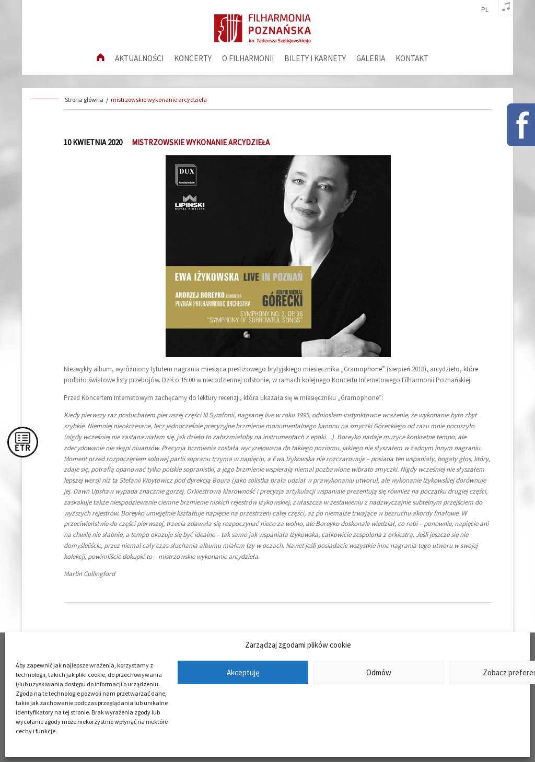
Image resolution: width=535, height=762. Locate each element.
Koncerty (193, 58)
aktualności (139, 58)
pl (485, 10)
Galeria (370, 58)
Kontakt (412, 58)
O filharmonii (248, 58)
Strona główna (84, 99)
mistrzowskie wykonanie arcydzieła (159, 99)
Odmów (378, 672)
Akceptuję (243, 672)
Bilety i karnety (315, 58)
